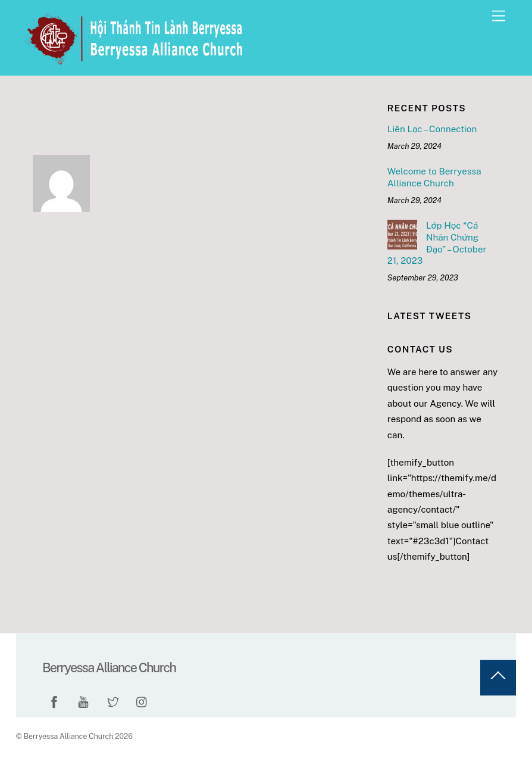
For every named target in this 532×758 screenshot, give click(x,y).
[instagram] (142, 700)
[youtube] (83, 700)
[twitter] (113, 700)
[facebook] (54, 700)
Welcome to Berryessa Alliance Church (434, 177)
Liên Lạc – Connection (432, 129)
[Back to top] (498, 677)
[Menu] (499, 16)
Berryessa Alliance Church (68, 736)
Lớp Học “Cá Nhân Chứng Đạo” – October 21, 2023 (437, 243)
